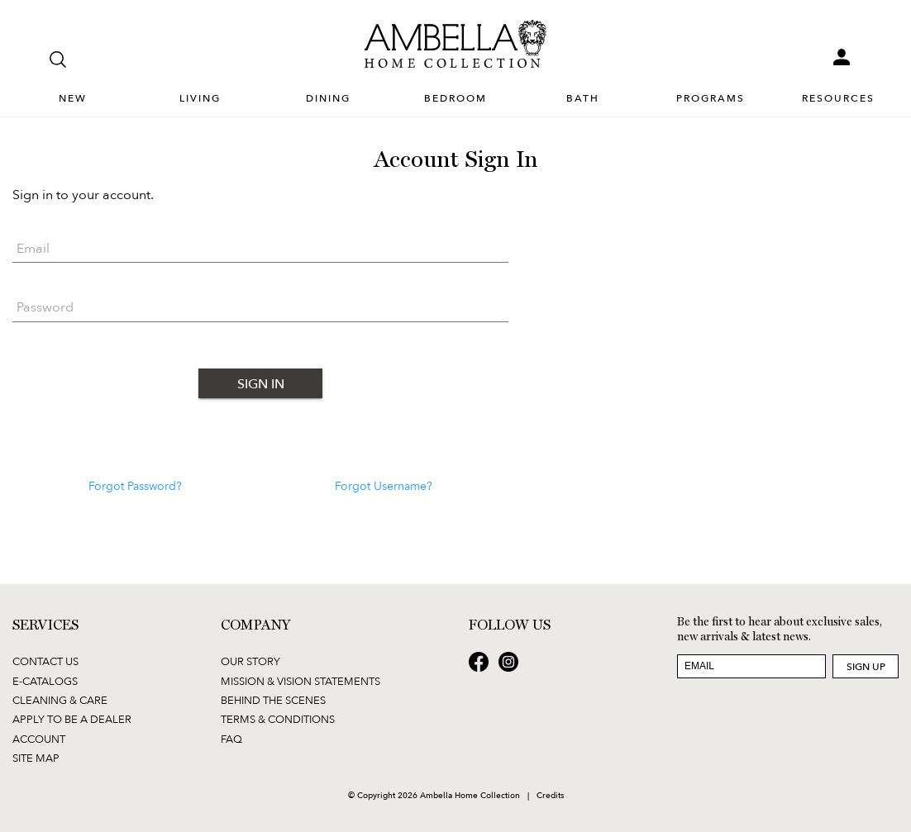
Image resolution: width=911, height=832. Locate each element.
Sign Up (866, 666)
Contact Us (45, 661)
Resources (838, 99)
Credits (550, 794)
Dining (328, 99)
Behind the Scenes (273, 700)
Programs (710, 99)
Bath (582, 99)
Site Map (36, 757)
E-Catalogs (45, 681)
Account (38, 738)
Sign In (260, 383)
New (73, 99)
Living (200, 99)
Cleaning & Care (59, 700)
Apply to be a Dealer (71, 719)
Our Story (250, 661)
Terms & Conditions (278, 719)
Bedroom (455, 99)
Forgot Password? (135, 486)
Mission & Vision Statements (300, 681)
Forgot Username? (383, 486)
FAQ (231, 738)
